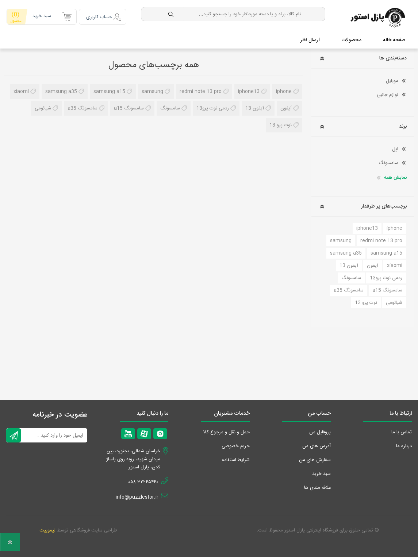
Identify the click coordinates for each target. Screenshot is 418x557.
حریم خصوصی (236, 444)
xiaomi (21, 89)
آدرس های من (316, 444)
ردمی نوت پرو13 (212, 106)
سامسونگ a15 (129, 106)
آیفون (286, 106)
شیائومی (43, 106)
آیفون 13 (254, 106)
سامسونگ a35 (82, 106)
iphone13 (249, 89)
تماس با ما (401, 430)
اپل (395, 147)
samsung (152, 89)
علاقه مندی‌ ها (317, 485)
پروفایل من (320, 430)
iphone (284, 89)
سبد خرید (32, 14)
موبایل (392, 79)
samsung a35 (61, 89)
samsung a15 (109, 89)
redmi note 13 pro (201, 89)
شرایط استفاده (236, 458)
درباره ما (404, 444)
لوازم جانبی (387, 93)
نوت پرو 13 (280, 123)
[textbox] (237, 12)
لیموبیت (47, 528)
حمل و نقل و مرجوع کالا (226, 430)
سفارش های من (315, 458)
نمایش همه (395, 175)
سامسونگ (170, 106)
